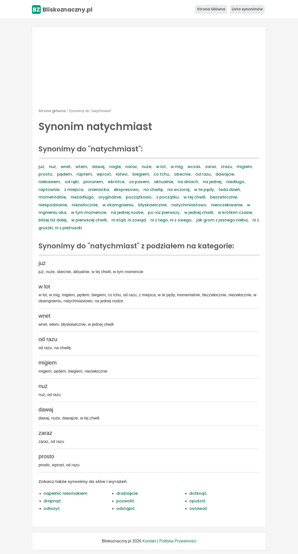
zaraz (210, 167)
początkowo (139, 197)
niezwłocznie (85, 205)
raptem (84, 174)
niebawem (49, 182)
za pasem (139, 182)
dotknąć (198, 493)
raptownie (49, 189)
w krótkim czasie (235, 212)
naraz (131, 167)
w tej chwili (194, 197)
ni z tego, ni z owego (171, 220)
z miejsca (73, 189)
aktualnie (163, 182)
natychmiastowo (188, 205)
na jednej (212, 182)
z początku (167, 197)
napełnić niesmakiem (65, 493)
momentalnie (52, 197)
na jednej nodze (127, 212)
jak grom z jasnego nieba (222, 220)
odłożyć (52, 508)
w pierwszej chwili (89, 220)
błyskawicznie (152, 205)
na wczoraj (178, 189)
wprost (104, 174)
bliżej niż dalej (52, 220)
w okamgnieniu (117, 205)
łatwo (122, 174)
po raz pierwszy (163, 212)
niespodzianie (53, 205)
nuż (52, 167)
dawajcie (224, 174)
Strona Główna (211, 9)
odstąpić (125, 508)
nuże (146, 167)
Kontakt (149, 541)
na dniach (188, 182)
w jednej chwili (198, 212)
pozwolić (125, 501)
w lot (161, 167)
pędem (64, 174)
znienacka (98, 189)
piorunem (93, 182)
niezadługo (82, 197)
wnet (66, 167)
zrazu (226, 167)
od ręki (72, 182)
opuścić (197, 501)
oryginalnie (109, 197)
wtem (81, 167)
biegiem (140, 174)
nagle (115, 167)
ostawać (198, 508)
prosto (45, 174)
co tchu (161, 174)
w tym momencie (88, 212)
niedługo (235, 182)
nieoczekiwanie (226, 205)
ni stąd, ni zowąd (128, 220)
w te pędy (204, 189)
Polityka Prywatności (177, 541)
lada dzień (229, 189)
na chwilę (153, 189)
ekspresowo (126, 189)
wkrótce (116, 182)
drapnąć (52, 501)
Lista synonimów (247, 9)
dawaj (98, 167)
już (41, 167)
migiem (244, 167)
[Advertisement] (149, 70)
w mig (177, 167)
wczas (194, 167)
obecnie (182, 174)
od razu (203, 174)
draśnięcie (127, 493)
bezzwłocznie (223, 197)
